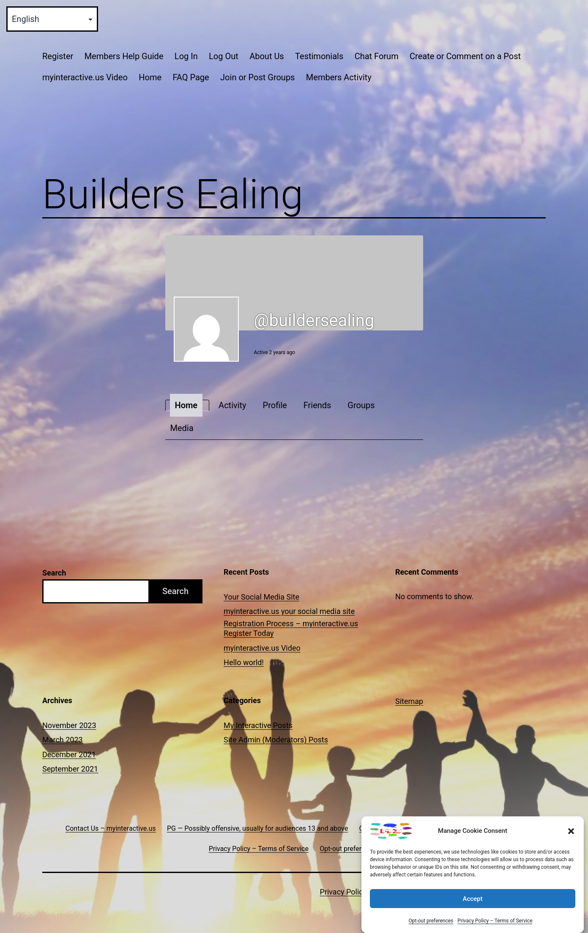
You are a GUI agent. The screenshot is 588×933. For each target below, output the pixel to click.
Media (182, 428)
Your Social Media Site (261, 596)
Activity (232, 405)
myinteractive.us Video (85, 77)
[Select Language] (52, 19)
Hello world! (244, 662)
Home (150, 77)
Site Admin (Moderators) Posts (276, 739)
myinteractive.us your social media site (289, 611)
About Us (266, 56)
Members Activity (339, 77)
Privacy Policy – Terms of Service (494, 928)
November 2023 (69, 725)
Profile (275, 405)
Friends (317, 405)
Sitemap (409, 701)
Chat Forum (377, 56)
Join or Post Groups (257, 77)
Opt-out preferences (430, 928)
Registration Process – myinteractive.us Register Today (291, 628)
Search (54, 572)
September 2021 (70, 768)
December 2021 (69, 754)
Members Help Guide (124, 56)
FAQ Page (190, 77)
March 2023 (62, 739)
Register (57, 56)
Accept (472, 906)
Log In (186, 56)
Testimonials (319, 56)
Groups (361, 405)
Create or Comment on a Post (465, 56)
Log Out (223, 56)
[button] (571, 839)
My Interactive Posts (258, 725)
